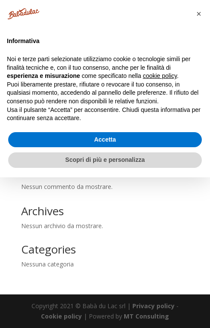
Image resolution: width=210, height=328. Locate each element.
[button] (199, 14)
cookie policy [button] (160, 75)
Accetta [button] (105, 139)
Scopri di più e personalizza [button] (104, 159)
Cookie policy (61, 316)
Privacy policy (153, 306)
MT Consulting (146, 316)
